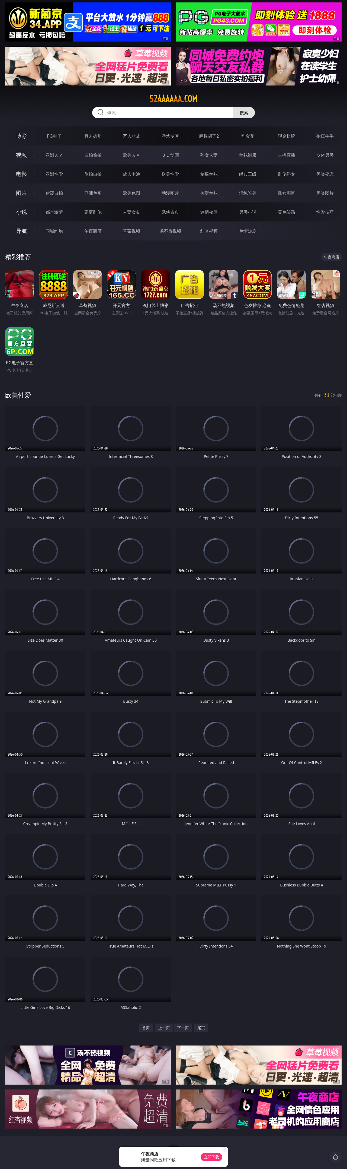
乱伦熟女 (286, 174)
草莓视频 (131, 231)
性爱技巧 (325, 212)
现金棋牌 (286, 136)
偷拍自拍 (93, 174)
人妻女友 (131, 212)
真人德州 (93, 136)
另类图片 (325, 193)
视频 (21, 155)
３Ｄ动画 (170, 155)
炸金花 (247, 136)
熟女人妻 (209, 155)
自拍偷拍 (93, 155)
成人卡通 (131, 174)
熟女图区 (286, 193)
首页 (146, 1027)
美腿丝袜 (209, 193)
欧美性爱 (170, 174)
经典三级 (247, 174)
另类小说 (247, 212)
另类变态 (325, 174)
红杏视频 (209, 231)
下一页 (183, 1027)
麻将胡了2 (209, 136)
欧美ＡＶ (131, 155)
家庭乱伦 (93, 212)
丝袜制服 (247, 155)
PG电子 (54, 136)
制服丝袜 (209, 174)
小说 (21, 212)
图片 (21, 193)
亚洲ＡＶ (54, 155)
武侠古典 (170, 212)
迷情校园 (209, 212)
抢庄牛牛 (325, 136)
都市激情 (54, 212)
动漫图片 (170, 193)
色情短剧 (247, 231)
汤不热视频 (170, 231)
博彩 (21, 136)
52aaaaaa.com (173, 98)
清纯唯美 (247, 193)
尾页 (201, 1027)
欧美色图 (131, 193)
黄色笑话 (286, 212)
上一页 (164, 1027)
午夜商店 (93, 231)
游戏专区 (170, 136)
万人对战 (131, 136)
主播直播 (286, 155)
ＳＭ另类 (325, 155)
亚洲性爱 (54, 174)
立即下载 (211, 1157)
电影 (21, 174)
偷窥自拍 (54, 193)
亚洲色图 (93, 193)
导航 (21, 231)
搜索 (244, 113)
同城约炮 (54, 231)
